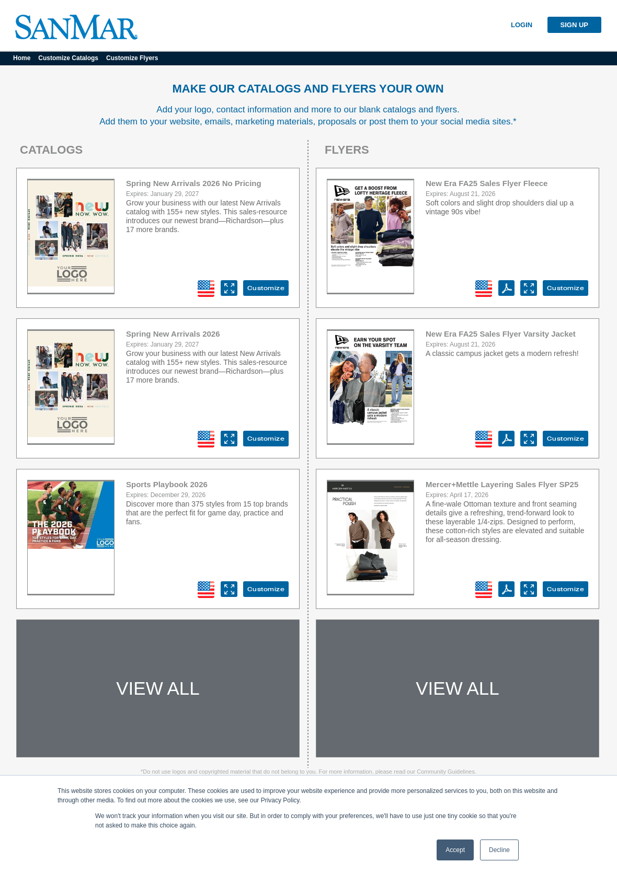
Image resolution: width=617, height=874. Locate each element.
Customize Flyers (132, 58)
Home (21, 58)
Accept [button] (455, 850)
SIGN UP (574, 25)
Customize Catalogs (68, 58)
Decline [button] (499, 850)
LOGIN (521, 25)
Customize (266, 288)
